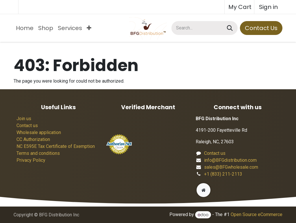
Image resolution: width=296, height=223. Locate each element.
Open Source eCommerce (256, 215)
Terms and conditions (38, 153)
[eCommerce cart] (239, 7)
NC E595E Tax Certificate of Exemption (55, 146)
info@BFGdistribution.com (230, 160)
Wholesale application (38, 132)
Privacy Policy (30, 160)
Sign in (268, 7)
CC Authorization (33, 139)
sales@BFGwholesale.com (231, 167)
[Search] (230, 28)
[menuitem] (25, 28)
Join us (23, 118)
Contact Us (261, 28)
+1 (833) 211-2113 (223, 174)
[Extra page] (203, 190)
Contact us (27, 125)
